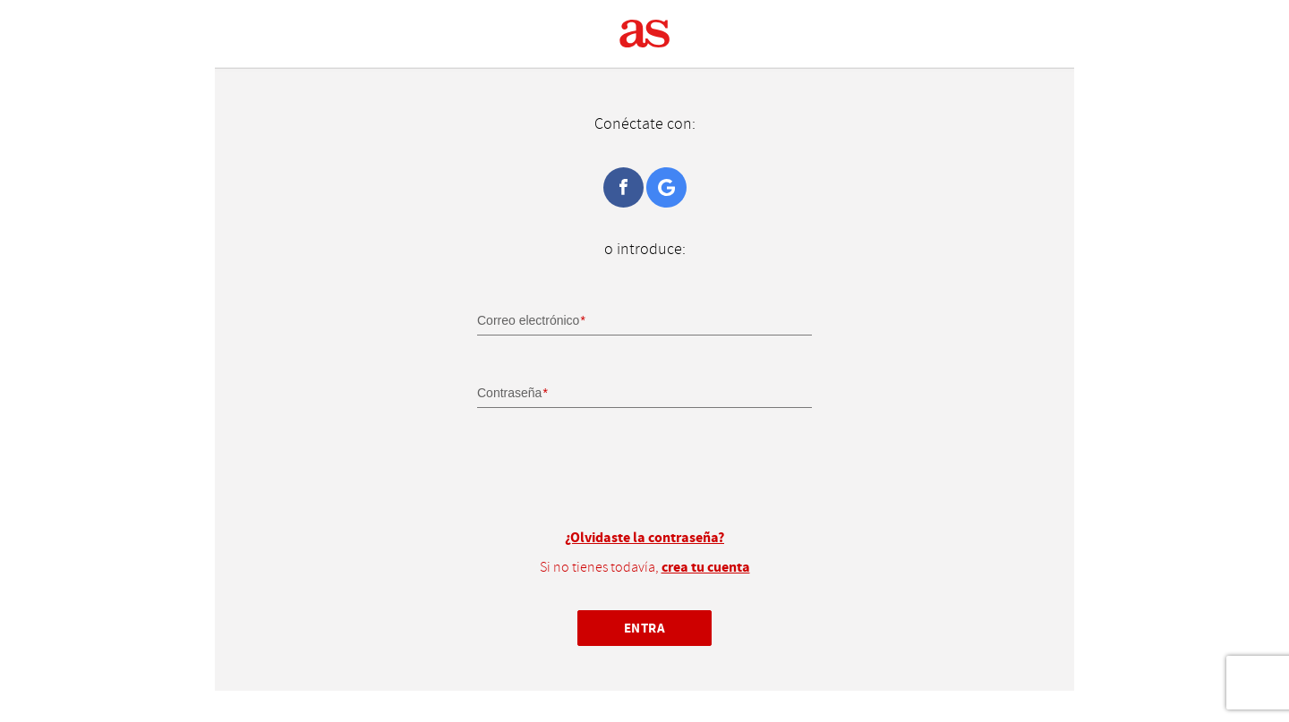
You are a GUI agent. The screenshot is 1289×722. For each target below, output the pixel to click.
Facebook (623, 187)
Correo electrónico (528, 320)
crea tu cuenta (706, 567)
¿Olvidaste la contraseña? (644, 538)
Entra (645, 627)
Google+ (666, 187)
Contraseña (509, 393)
